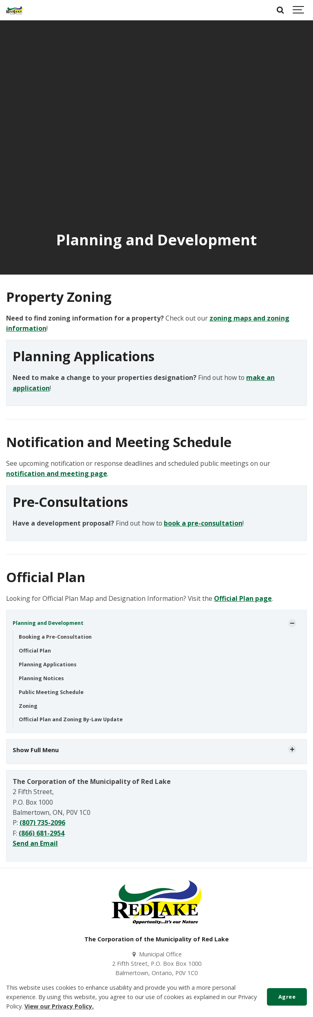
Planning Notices (41, 678)
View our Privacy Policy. (59, 1006)
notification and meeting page (56, 473)
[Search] (280, 10)
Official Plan (35, 650)
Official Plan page (243, 598)
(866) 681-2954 (41, 833)
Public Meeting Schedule (51, 692)
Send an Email (35, 843)
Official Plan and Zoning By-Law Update (71, 719)
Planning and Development (48, 623)
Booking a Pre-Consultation (55, 636)
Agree (287, 996)
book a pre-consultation (203, 523)
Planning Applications (48, 664)
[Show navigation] (299, 10)
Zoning (28, 706)
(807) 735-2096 (42, 822)
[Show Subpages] (292, 623)
